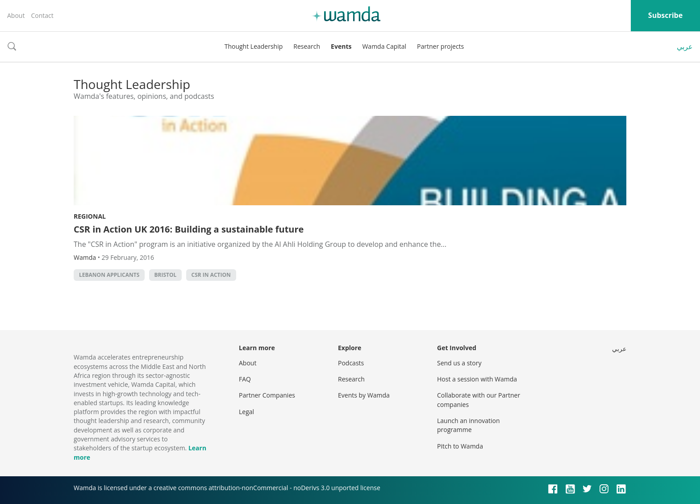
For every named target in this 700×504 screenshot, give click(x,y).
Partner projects (440, 46)
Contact (42, 15)
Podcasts (351, 363)
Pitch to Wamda (460, 446)
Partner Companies (267, 395)
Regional (90, 216)
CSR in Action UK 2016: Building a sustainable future (189, 229)
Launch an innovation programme (468, 425)
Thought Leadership (254, 46)
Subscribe (665, 15)
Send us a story (459, 363)
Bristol (165, 275)
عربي (685, 46)
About (16, 15)
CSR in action (211, 275)
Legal (246, 411)
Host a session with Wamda (477, 379)
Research (306, 46)
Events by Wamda (364, 395)
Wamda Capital (384, 46)
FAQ (245, 379)
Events (341, 46)
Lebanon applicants (109, 275)
